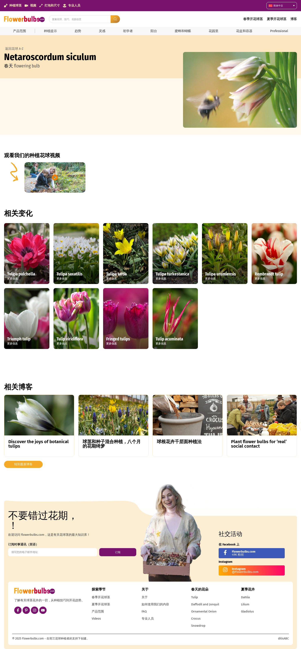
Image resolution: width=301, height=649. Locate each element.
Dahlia (245, 597)
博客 (293, 19)
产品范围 (19, 31)
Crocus (196, 618)
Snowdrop (198, 625)
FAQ (144, 611)
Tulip (194, 597)
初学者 (128, 31)
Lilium (245, 604)
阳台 (153, 31)
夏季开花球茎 (276, 19)
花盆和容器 (244, 31)
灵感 (102, 31)
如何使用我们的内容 (155, 604)
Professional (279, 31)
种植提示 (50, 31)
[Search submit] (115, 19)
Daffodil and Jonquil (205, 604)
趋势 (78, 31)
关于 (145, 597)
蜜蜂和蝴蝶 (183, 31)
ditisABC (283, 638)
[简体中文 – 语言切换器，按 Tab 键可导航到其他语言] (281, 5)
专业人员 (148, 618)
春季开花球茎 (253, 19)
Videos (96, 618)
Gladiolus (247, 611)
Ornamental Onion (204, 611)
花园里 (213, 31)
